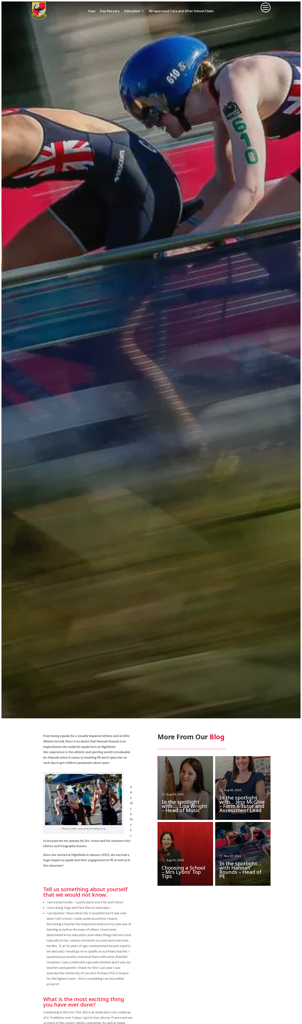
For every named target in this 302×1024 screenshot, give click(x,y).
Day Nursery (110, 11)
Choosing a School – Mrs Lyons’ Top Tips (183, 871)
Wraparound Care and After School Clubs (181, 11)
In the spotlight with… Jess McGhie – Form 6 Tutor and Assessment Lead (242, 804)
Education (132, 11)
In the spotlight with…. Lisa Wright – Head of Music (184, 806)
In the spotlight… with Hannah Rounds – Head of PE (240, 869)
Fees (91, 11)
